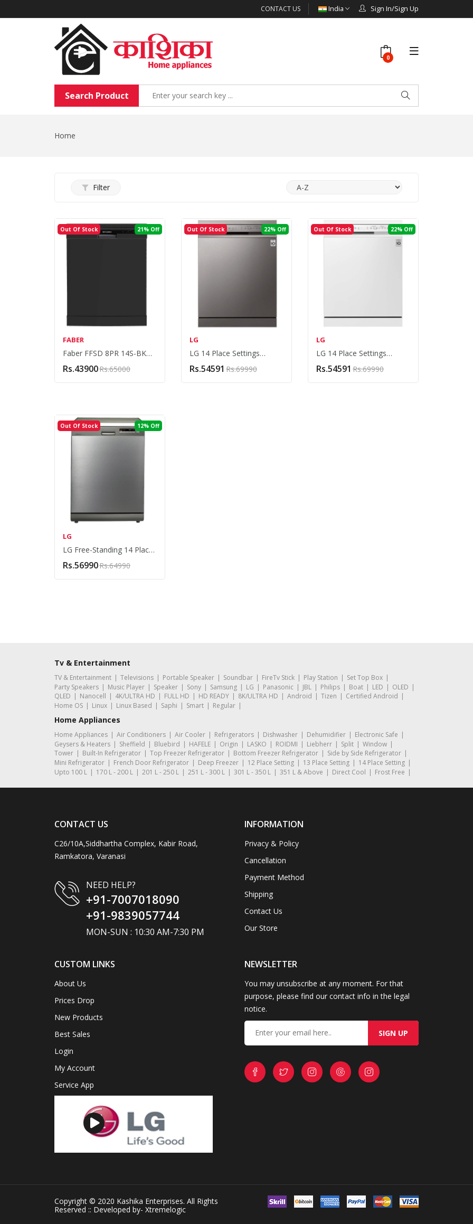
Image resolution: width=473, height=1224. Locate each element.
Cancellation (265, 860)
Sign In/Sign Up (389, 8)
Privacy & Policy (271, 843)
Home (64, 135)
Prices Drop (74, 1000)
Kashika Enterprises (149, 1200)
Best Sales (72, 1034)
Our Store (261, 927)
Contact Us (280, 8)
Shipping (258, 894)
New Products (78, 1017)
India (333, 8)
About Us (70, 983)
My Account (74, 1067)
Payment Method (274, 877)
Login (63, 1050)
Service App (74, 1084)
